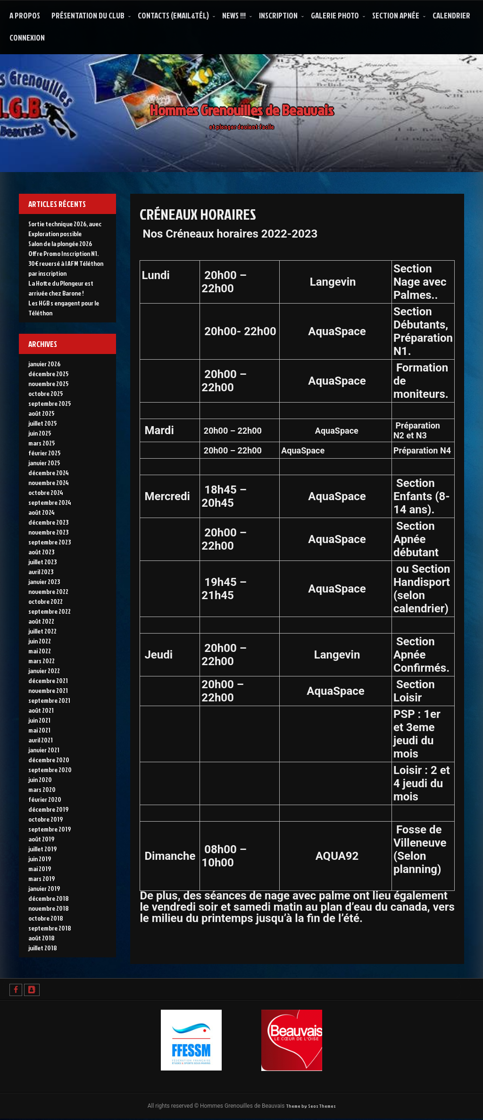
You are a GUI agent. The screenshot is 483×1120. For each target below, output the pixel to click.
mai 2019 (39, 868)
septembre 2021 (49, 700)
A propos (24, 15)
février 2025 (44, 452)
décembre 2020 (48, 759)
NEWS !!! (234, 15)
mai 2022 (39, 650)
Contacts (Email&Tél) (173, 15)
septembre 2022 (49, 611)
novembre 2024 (48, 482)
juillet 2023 (42, 561)
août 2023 (41, 551)
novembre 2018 (48, 908)
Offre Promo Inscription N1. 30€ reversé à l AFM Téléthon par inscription (65, 263)
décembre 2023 (48, 522)
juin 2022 (39, 640)
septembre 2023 (49, 541)
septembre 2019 (49, 828)
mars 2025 (41, 442)
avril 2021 (40, 739)
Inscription (278, 15)
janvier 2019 (44, 888)
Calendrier (451, 15)
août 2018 (41, 937)
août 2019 (41, 838)
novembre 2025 (48, 383)
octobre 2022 (45, 601)
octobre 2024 (45, 492)
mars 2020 (42, 789)
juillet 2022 (42, 630)
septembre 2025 (49, 403)
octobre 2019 (45, 819)
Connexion (27, 37)
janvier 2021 (43, 749)
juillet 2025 (42, 423)
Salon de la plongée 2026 (60, 243)
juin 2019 (39, 858)
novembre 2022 (48, 591)
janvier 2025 (44, 462)
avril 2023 (40, 571)
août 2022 (41, 621)
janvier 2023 (44, 581)
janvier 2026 (44, 363)
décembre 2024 (48, 472)
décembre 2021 (48, 680)
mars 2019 (41, 878)
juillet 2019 (42, 848)
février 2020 (44, 799)
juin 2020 (40, 779)
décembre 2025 (48, 373)
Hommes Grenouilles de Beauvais (241, 104)
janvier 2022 (44, 670)
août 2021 (41, 710)
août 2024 (41, 512)
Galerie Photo (335, 15)
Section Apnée (395, 15)
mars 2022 (41, 660)
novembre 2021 (48, 690)
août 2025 (41, 413)
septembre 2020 (50, 769)
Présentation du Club (88, 15)
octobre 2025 (45, 393)
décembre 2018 (48, 898)
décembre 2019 (48, 809)
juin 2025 (39, 432)
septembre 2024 (49, 502)
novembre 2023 (48, 531)
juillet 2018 (42, 947)
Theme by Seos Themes (311, 1107)
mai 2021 (39, 729)
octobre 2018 (45, 918)
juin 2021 (39, 720)
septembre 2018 (49, 927)
